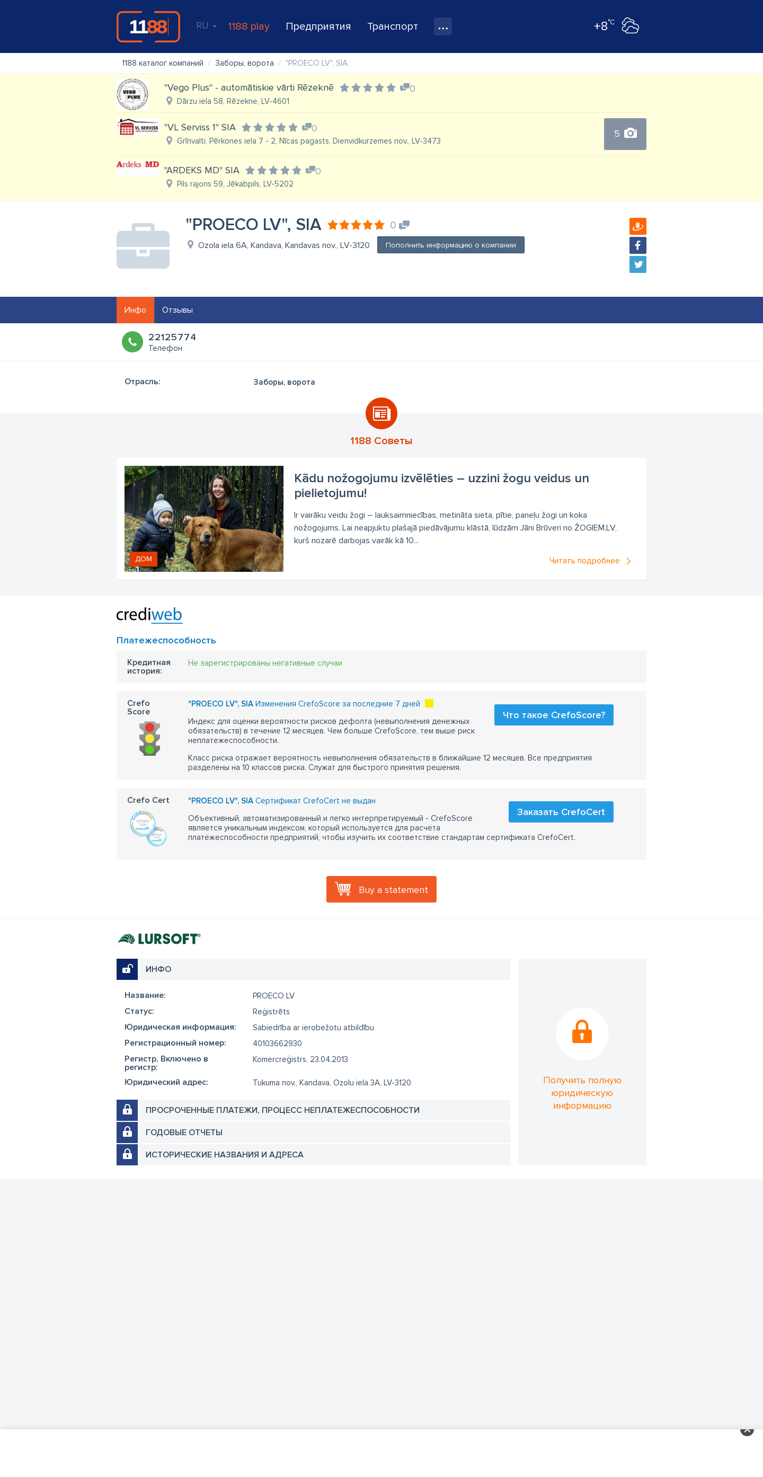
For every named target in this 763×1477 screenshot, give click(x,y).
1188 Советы (381, 441)
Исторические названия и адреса (225, 1154)
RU (206, 25)
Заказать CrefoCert (561, 812)
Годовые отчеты (184, 1132)
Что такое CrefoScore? (554, 715)
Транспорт (392, 26)
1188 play (249, 26)
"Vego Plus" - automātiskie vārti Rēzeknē (249, 87)
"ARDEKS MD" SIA (201, 170)
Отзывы (177, 310)
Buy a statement (393, 890)
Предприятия (318, 26)
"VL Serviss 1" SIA (200, 127)
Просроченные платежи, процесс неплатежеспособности (283, 1110)
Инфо (135, 310)
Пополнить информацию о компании (451, 245)
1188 (148, 26)
